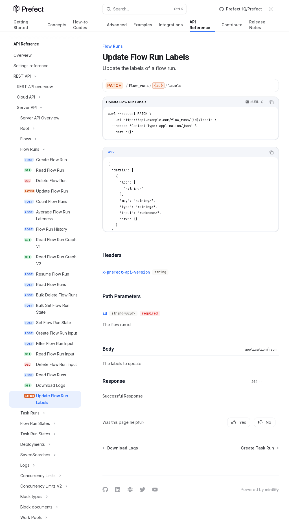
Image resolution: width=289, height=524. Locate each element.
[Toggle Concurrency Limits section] (45, 476)
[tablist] (184, 152)
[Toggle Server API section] (45, 107)
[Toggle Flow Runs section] (45, 149)
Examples (142, 27)
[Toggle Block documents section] (45, 507)
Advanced (117, 27)
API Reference (202, 25)
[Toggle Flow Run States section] (45, 423)
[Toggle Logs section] (45, 465)
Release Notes (262, 25)
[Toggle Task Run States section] (45, 434)
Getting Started (27, 25)
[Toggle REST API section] (45, 76)
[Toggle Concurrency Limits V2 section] (45, 486)
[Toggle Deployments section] (45, 444)
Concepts (56, 27)
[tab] (111, 152)
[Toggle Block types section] (45, 497)
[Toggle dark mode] (270, 9)
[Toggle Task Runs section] (45, 413)
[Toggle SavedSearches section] (45, 455)
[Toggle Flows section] (45, 139)
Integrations (171, 27)
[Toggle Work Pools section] (45, 517)
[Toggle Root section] (45, 128)
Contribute (232, 27)
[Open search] (144, 9)
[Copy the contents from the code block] (271, 102)
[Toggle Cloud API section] (45, 97)
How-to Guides (86, 25)
